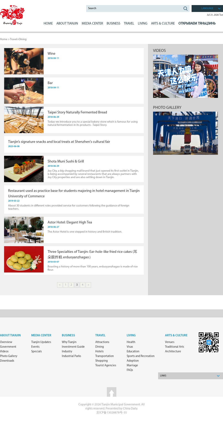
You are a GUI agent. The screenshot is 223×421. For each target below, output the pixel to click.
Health (131, 342)
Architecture (173, 351)
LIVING (142, 23)
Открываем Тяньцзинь (196, 23)
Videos (159, 51)
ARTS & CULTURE (163, 23)
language (207, 8)
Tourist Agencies (105, 365)
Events (35, 346)
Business (68, 335)
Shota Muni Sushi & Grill (66, 161)
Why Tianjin (69, 342)
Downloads (7, 360)
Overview (6, 342)
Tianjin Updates (41, 342)
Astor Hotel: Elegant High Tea (70, 222)
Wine (51, 54)
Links (163, 376)
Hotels (99, 351)
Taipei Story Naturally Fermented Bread (77, 112)
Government (8, 346)
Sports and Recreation (140, 356)
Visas (130, 346)
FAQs (130, 370)
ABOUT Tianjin (67, 23)
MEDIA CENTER (92, 23)
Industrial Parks (71, 356)
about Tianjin (10, 335)
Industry (67, 351)
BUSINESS (113, 23)
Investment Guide (73, 346)
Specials (36, 351)
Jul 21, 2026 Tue (215, 15)
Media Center (41, 335)
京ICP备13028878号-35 (111, 412)
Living (131, 335)
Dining (23, 39)
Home (48, 23)
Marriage (132, 365)
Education (133, 351)
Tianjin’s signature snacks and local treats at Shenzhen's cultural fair (59, 142)
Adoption (133, 360)
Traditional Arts (174, 346)
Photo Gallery (8, 356)
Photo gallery (167, 108)
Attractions (102, 342)
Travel (129, 23)
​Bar (50, 83)
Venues (169, 342)
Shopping (101, 360)
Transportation (104, 356)
